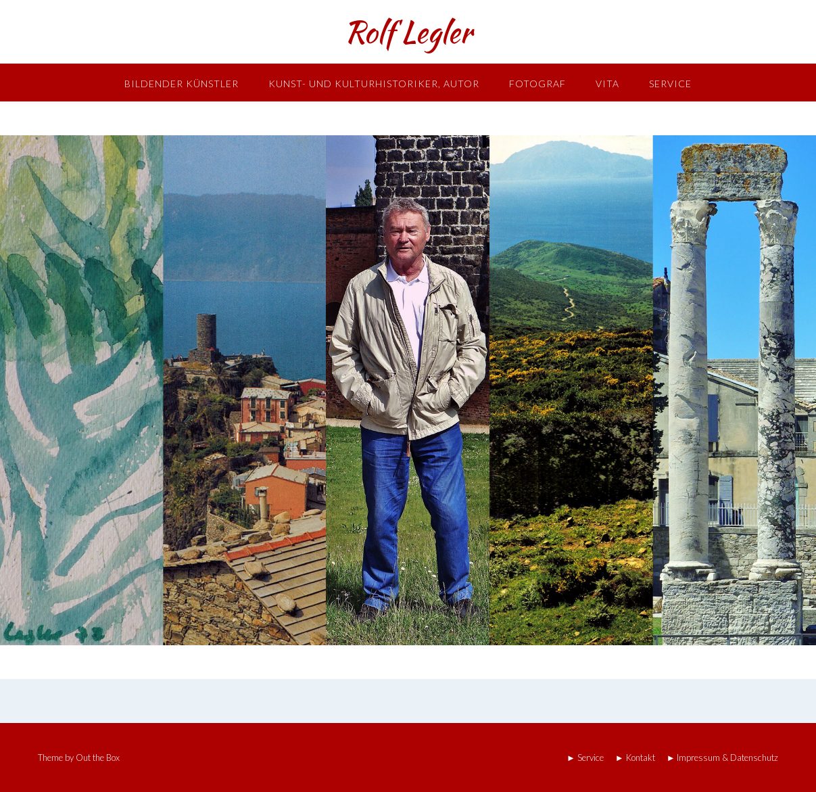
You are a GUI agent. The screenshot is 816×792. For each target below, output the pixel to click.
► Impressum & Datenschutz (723, 757)
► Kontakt (635, 757)
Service (670, 83)
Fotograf (537, 83)
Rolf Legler (408, 31)
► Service (585, 757)
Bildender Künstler (181, 83)
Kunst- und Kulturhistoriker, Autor (373, 83)
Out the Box (98, 757)
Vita (607, 83)
